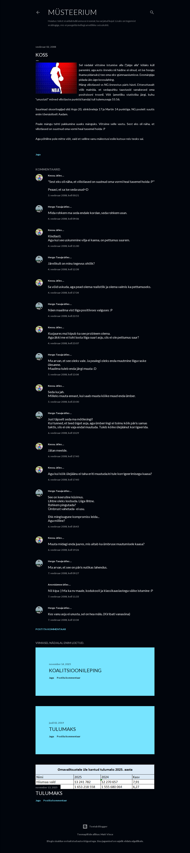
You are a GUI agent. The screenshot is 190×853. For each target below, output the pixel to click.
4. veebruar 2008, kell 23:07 (63, 343)
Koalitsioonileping (75, 670)
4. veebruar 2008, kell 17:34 (63, 292)
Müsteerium (72, 12)
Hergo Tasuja (55, 206)
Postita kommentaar (51, 629)
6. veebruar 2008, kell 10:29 (63, 432)
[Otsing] (152, 11)
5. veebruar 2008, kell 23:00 (63, 401)
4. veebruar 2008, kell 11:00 (63, 245)
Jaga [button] (38, 154)
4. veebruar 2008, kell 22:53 (63, 316)
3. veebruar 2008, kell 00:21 (63, 195)
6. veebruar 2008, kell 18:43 (63, 526)
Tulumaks (62, 729)
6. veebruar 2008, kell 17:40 (63, 456)
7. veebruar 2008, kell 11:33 (63, 596)
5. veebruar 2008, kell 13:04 (63, 374)
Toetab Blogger (95, 826)
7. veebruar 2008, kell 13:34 (63, 619)
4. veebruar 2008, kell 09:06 (63, 218)
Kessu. (52, 175)
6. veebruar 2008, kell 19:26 (63, 549)
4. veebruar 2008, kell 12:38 (63, 269)
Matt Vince (107, 834)
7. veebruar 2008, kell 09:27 (63, 573)
